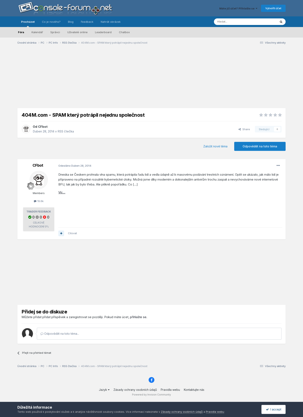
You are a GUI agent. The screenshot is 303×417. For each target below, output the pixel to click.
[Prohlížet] (235, 21)
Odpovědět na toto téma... (60, 333)
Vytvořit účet (273, 8)
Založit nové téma (215, 146)
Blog (70, 21)
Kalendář (37, 32)
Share (244, 129)
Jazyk (104, 389)
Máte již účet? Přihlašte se (238, 8)
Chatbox (124, 32)
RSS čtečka (66, 131)
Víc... (61, 192)
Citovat (72, 233)
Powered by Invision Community (151, 394)
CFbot (42, 127)
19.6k (39, 201)
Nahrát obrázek (111, 21)
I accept (273, 409)
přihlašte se (138, 317)
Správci (55, 32)
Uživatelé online (77, 32)
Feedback (87, 21)
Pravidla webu (170, 389)
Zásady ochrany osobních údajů (135, 389)
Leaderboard (103, 32)
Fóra (21, 32)
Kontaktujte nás (194, 389)
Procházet (28, 23)
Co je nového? (51, 21)
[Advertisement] (151, 79)
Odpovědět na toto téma (260, 146)
